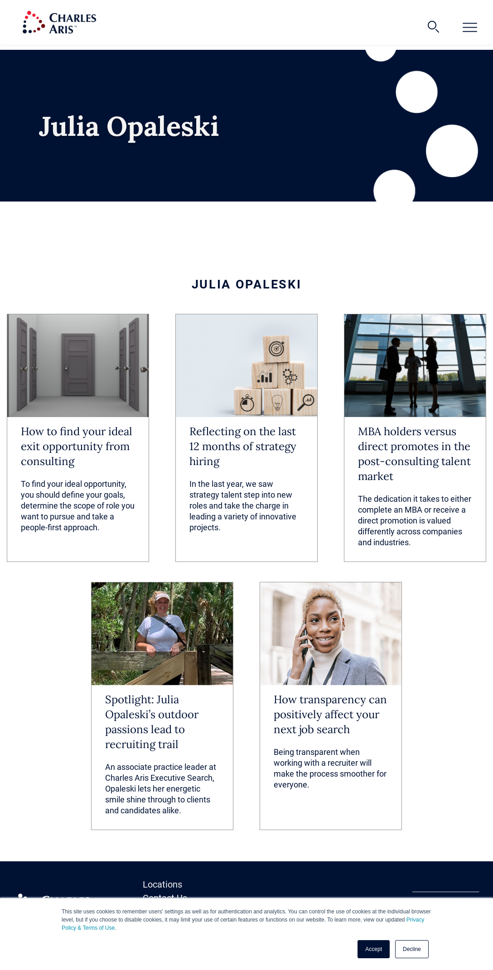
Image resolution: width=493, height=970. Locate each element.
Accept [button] (373, 949)
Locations (162, 884)
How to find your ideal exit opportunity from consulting (76, 446)
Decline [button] (412, 949)
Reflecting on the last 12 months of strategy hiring (242, 446)
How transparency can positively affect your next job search (330, 714)
